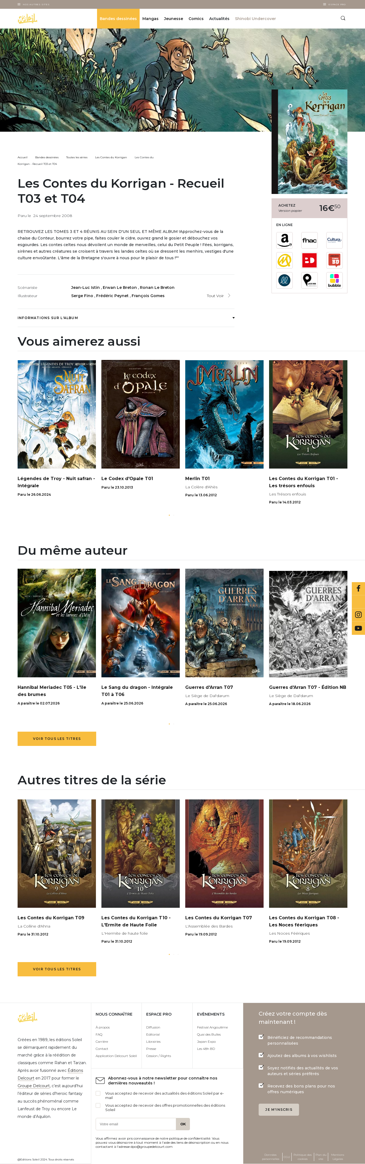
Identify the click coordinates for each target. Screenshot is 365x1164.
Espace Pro (337, 4)
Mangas (150, 18)
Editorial (153, 1034)
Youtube (358, 628)
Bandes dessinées (118, 18)
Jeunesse (173, 18)
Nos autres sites (36, 4)
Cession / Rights (158, 1056)
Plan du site (321, 1157)
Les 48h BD (206, 1049)
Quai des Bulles (209, 1034)
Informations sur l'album (126, 318)
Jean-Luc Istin (86, 287)
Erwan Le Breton (120, 287)
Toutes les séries (76, 157)
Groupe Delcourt (34, 1085)
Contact (102, 1049)
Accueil (22, 157)
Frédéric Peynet (113, 295)
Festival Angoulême (212, 1027)
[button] (169, 515)
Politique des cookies (303, 1157)
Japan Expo (206, 1041)
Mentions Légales (337, 1157)
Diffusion (153, 1027)
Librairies (153, 1041)
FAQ (99, 1034)
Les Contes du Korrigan (111, 157)
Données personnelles (270, 1157)
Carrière (102, 1041)
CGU (287, 1157)
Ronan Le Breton (157, 287)
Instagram (358, 615)
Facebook (358, 588)
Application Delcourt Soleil (116, 1056)
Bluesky (358, 601)
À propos (103, 1027)
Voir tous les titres (57, 739)
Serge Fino (82, 295)
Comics (196, 18)
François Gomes (148, 295)
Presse (151, 1049)
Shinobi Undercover (255, 18)
